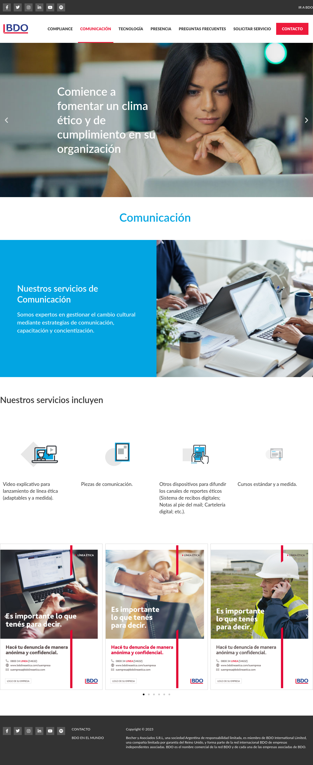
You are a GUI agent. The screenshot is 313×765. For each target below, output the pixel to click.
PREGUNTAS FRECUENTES (202, 29)
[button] (6, 120)
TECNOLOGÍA (131, 29)
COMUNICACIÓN (95, 29)
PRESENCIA (161, 29)
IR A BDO (305, 7)
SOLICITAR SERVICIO (252, 29)
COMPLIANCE (60, 29)
